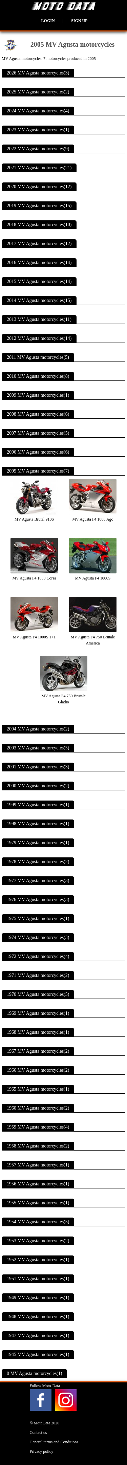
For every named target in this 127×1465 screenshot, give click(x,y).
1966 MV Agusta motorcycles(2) (38, 1070)
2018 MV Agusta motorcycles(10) (39, 224)
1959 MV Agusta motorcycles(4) (38, 1127)
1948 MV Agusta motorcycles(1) (38, 1316)
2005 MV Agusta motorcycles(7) (38, 471)
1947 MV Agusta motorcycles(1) (38, 1335)
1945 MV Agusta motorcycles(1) (38, 1354)
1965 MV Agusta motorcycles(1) (38, 1089)
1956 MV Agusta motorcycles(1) (38, 1183)
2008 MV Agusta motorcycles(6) (38, 414)
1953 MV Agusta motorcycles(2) (38, 1240)
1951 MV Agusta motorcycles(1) (38, 1278)
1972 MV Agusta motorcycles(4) (38, 956)
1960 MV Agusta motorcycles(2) (38, 1108)
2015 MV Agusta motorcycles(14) (39, 281)
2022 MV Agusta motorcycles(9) (38, 148)
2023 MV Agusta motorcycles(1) (38, 129)
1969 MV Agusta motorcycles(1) (38, 1013)
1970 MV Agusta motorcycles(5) (38, 994)
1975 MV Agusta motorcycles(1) (38, 918)
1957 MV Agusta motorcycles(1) (38, 1164)
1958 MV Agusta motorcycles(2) (38, 1146)
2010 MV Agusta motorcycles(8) (38, 376)
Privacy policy (42, 1451)
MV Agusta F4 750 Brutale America (93, 637)
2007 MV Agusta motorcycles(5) (38, 433)
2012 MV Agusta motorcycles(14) (39, 338)
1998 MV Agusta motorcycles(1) (38, 823)
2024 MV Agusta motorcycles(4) (38, 110)
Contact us (38, 1432)
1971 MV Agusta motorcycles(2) (38, 975)
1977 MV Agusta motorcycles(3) (38, 880)
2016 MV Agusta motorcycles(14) (39, 262)
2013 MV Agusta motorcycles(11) (39, 319)
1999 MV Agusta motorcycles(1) (38, 804)
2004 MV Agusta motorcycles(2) (38, 728)
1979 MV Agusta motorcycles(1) (38, 842)
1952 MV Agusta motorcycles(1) (38, 1259)
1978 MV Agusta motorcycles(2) (38, 861)
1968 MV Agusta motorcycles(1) (38, 1032)
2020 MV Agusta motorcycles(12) (39, 186)
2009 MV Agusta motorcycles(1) (38, 395)
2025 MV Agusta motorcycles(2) (38, 91)
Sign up (79, 20)
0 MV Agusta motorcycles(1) (34, 1373)
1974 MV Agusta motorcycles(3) (38, 937)
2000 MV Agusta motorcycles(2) (38, 785)
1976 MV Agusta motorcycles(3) (38, 899)
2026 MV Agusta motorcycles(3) (38, 72)
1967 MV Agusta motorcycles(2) (38, 1051)
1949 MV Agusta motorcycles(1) (38, 1297)
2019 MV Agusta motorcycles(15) (39, 205)
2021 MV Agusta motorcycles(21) (39, 167)
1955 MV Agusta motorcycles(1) (38, 1202)
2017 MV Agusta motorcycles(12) (39, 243)
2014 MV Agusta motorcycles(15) (39, 300)
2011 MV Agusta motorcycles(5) (38, 357)
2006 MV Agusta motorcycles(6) (38, 452)
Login (48, 20)
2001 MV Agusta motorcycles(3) (38, 766)
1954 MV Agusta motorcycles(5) (38, 1221)
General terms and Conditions (54, 1442)
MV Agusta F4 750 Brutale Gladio (63, 695)
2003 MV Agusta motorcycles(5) (38, 747)
